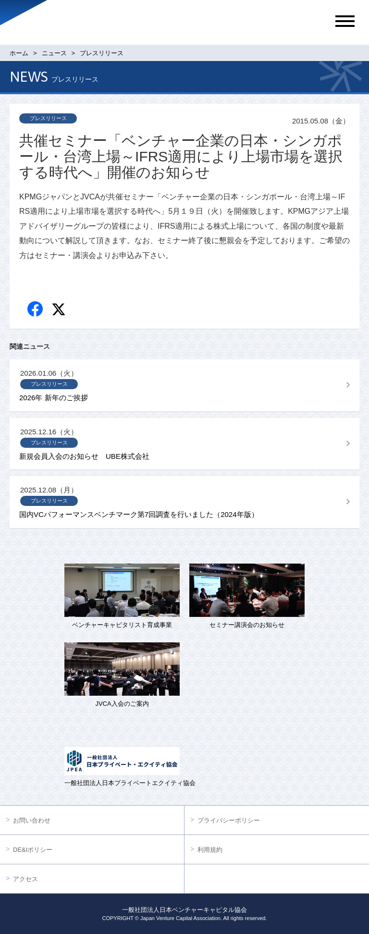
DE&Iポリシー (32, 849)
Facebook (35, 309)
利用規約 (209, 849)
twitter (59, 310)
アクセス (25, 879)
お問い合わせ (31, 820)
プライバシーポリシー (228, 820)
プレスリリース (48, 118)
